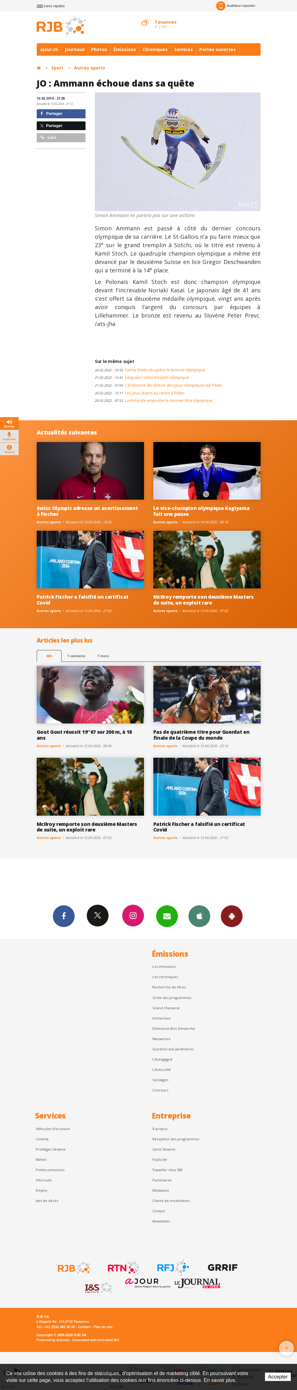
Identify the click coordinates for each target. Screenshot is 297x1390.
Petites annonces (50, 1170)
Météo (41, 1159)
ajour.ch (49, 49)
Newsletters (167, 915)
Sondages (160, 1080)
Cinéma (42, 1139)
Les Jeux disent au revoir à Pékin (139, 393)
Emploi (41, 1190)
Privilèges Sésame (51, 1149)
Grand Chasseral (166, 1008)
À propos (159, 1129)
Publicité (159, 1159)
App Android (232, 915)
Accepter (278, 1376)
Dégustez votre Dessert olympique (142, 377)
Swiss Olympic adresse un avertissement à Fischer (87, 511)
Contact (158, 1211)
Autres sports (89, 68)
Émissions (125, 49)
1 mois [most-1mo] (103, 655)
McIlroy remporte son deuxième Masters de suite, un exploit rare (203, 599)
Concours (160, 1090)
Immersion (161, 1018)
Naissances (161, 1039)
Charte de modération (171, 1201)
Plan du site (103, 1327)
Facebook (64, 915)
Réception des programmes (175, 1139)
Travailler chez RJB (167, 1170)
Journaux (75, 49)
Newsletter (161, 1221)
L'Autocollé (161, 1069)
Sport (57, 68)
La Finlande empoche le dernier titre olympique (154, 400)
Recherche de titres (169, 987)
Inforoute (44, 1180)
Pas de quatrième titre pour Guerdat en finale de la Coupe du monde (201, 734)
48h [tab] (49, 655)
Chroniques (155, 49)
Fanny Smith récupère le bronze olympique (150, 370)
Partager (51, 113)
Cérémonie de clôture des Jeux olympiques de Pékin (158, 385)
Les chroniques (165, 977)
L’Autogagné (162, 1059)
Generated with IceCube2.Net (95, 1340)
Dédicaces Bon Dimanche (173, 1028)
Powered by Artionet (53, 1340)
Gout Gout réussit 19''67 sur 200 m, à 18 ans (84, 734)
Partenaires (162, 1180)
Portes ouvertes (217, 49)
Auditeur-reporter (235, 6)
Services (183, 49)
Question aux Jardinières (172, 1049)
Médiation (160, 1190)
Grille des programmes (171, 998)
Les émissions (163, 966)
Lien (48, 137)
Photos (99, 49)
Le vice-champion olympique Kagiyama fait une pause (201, 511)
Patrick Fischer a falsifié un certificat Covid (82, 599)
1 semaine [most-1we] (76, 655)
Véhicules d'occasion (53, 1129)
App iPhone (199, 915)
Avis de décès (47, 1201)
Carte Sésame (163, 1149)
